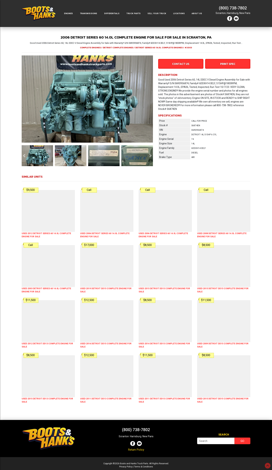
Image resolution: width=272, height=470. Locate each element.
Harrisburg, (233, 13)
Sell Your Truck (157, 13)
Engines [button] (68, 13)
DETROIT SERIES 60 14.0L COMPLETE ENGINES (159, 47)
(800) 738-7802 (233, 8)
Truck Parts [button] (133, 13)
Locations (179, 13)
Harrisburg (135, 436)
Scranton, (221, 13)
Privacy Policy (126, 466)
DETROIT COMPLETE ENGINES (118, 47)
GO (242, 441)
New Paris (244, 13)
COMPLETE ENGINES (90, 47)
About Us (197, 13)
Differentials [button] (111, 13)
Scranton (124, 436)
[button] (24, 155)
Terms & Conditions (143, 466)
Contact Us (180, 64)
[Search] (215, 441)
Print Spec (227, 64)
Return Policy (136, 449)
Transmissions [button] (88, 13)
